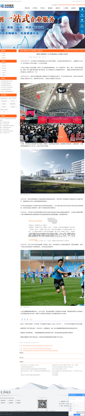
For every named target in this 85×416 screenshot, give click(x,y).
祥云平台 (15, 412)
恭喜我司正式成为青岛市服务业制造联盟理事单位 (30, 374)
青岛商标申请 (12, 103)
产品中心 (42, 8)
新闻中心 (58, 8)
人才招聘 (65, 8)
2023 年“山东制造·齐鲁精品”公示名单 (59, 368)
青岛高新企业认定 (3, 98)
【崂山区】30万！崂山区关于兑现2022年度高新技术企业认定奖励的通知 (37, 348)
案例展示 (50, 8)
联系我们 (19, 402)
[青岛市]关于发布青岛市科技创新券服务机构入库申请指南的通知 (33, 368)
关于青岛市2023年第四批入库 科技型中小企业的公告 (62, 367)
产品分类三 (4, 68)
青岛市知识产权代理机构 (37, 345)
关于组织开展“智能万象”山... (6, 83)
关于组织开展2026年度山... (6, 85)
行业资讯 (3, 55)
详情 (36, 72)
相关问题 (3, 57)
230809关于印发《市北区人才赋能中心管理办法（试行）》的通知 (65, 365)
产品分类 (3, 72)
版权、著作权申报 (12, 98)
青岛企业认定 (35, 410)
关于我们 (35, 8)
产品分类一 (4, 63)
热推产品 (2, 414)
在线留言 (73, 8)
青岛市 (10, 414)
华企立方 (24, 412)
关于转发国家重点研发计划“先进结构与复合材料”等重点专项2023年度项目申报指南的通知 (40, 350)
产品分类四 (4, 70)
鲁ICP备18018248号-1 (4, 412)
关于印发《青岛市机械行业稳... (7, 91)
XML (84, 1)
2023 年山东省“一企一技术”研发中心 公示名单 (30, 365)
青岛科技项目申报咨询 (27, 345)
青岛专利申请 (4, 101)
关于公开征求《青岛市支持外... (7, 87)
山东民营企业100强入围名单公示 (27, 367)
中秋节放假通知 (55, 374)
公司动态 (3, 53)
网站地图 (78, 1)
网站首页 (27, 8)
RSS (81, 1)
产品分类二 (4, 65)
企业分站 (74, 1)
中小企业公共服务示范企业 (47, 345)
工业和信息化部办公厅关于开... (7, 81)
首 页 (72, 50)
